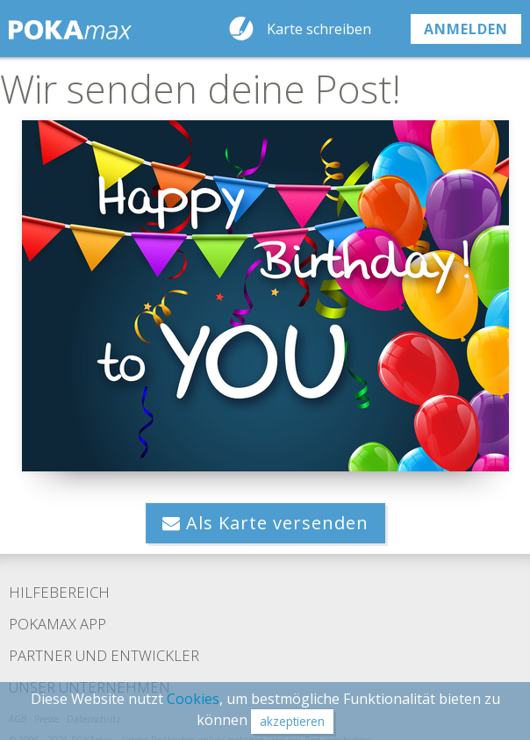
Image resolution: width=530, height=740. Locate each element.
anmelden (466, 29)
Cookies (193, 698)
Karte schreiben (319, 29)
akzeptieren (292, 721)
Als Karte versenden (265, 523)
